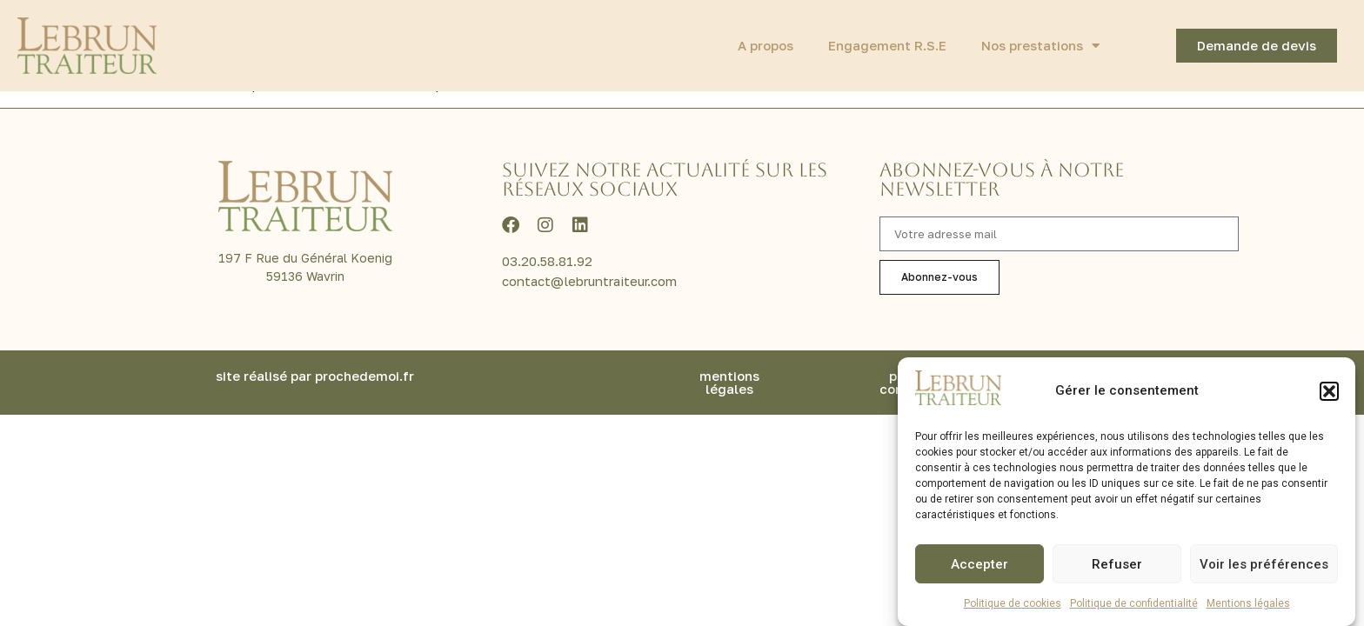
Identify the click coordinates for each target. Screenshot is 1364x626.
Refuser (1117, 564)
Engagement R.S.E (887, 45)
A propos (765, 45)
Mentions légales (1248, 603)
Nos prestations (1040, 45)
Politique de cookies (1012, 603)
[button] (1329, 391)
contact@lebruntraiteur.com (589, 297)
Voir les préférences (1264, 564)
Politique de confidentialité (1134, 603)
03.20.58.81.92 (547, 277)
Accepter (979, 564)
